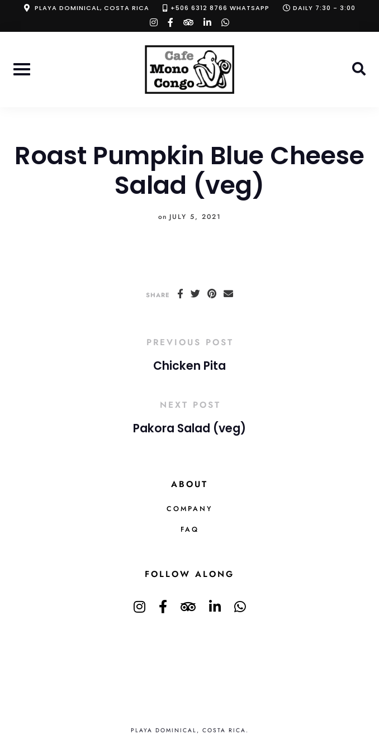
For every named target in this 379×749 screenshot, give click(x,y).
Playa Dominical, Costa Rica (92, 7)
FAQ (190, 529)
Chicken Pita (189, 366)
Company (189, 509)
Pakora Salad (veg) (189, 428)
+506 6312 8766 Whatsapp (219, 7)
